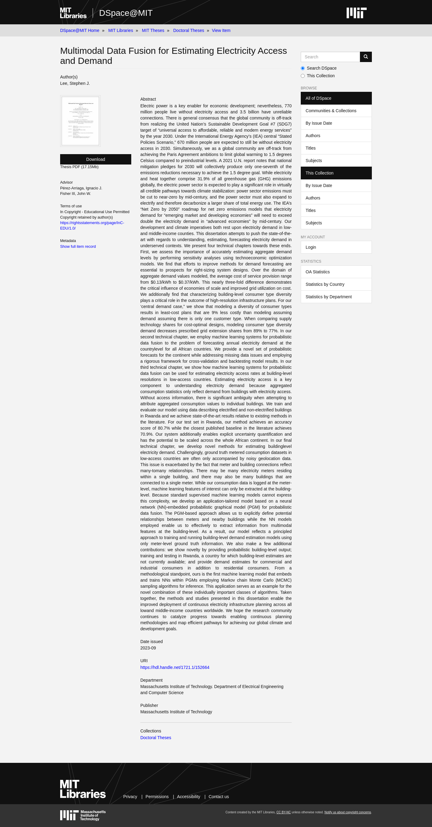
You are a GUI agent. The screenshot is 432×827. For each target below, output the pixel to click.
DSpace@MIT (126, 13)
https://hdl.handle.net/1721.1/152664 (174, 667)
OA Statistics (318, 271)
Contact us (219, 796)
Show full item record (78, 246)
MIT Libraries (120, 30)
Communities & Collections (331, 110)
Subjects (314, 160)
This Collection (318, 75)
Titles (311, 148)
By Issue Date (319, 123)
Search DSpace (319, 68)
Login (311, 247)
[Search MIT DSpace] (330, 57)
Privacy (130, 796)
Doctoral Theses (188, 30)
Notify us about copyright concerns (347, 812)
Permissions (157, 796)
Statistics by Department (329, 296)
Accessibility (188, 796)
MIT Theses (153, 30)
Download (95, 159)
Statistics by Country (325, 284)
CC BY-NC (283, 812)
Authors (313, 135)
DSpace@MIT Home (79, 30)
